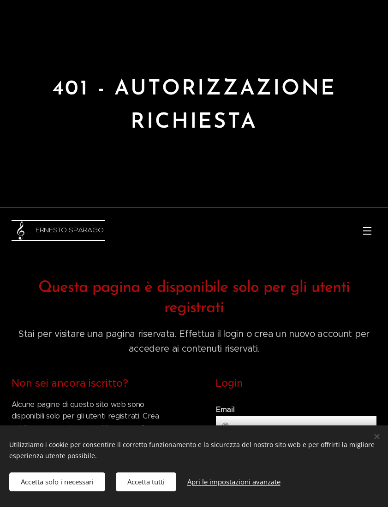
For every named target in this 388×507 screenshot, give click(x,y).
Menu (367, 230)
